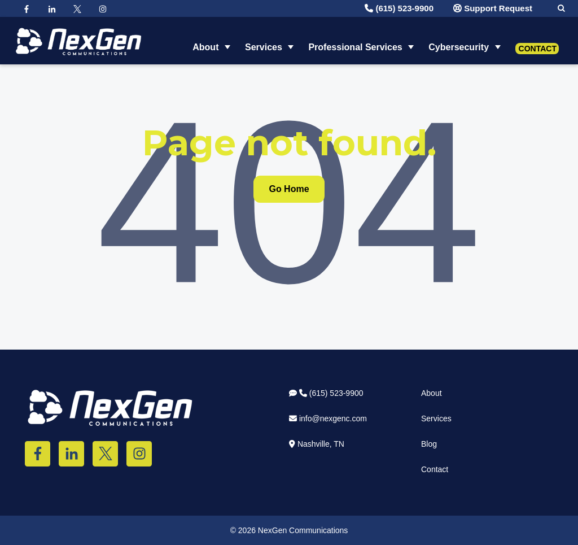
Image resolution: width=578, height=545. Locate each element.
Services (263, 40)
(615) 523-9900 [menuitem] (326, 393)
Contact (538, 41)
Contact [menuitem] (434, 469)
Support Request (492, 8)
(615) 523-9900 (399, 8)
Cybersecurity (458, 40)
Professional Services (355, 40)
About (205, 40)
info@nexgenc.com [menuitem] (328, 418)
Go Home (289, 189)
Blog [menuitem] (429, 443)
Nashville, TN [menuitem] (316, 443)
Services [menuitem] (436, 418)
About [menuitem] (431, 393)
